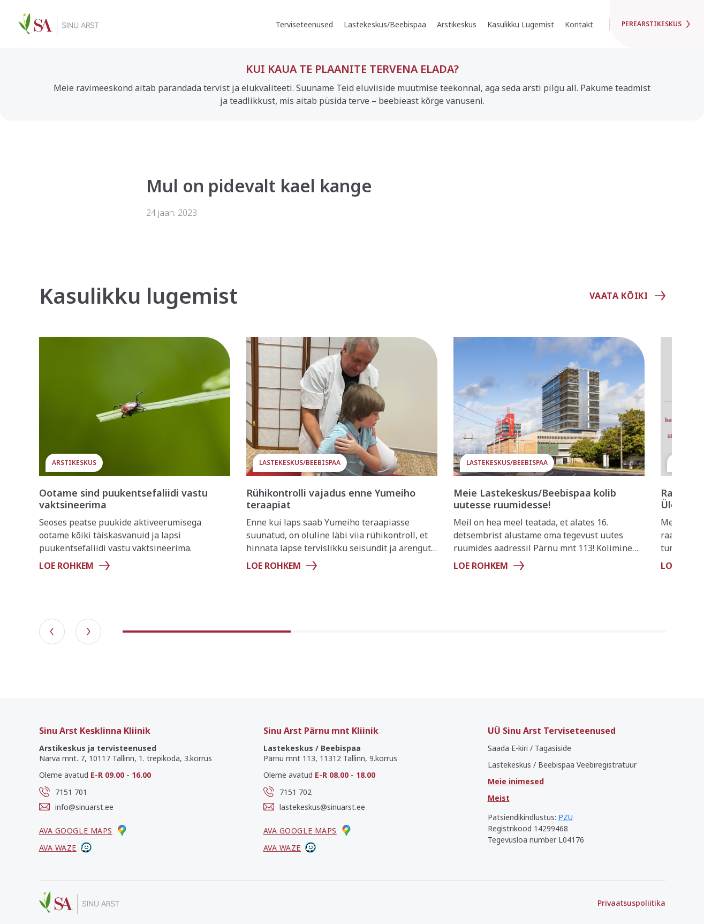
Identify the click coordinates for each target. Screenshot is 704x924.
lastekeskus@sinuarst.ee (314, 806)
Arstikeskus (456, 24)
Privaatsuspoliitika (631, 903)
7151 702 (287, 791)
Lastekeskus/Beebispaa (385, 24)
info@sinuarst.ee (76, 806)
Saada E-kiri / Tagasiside (529, 748)
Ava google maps (83, 830)
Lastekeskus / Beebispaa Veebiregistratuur (562, 765)
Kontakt (579, 24)
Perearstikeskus (657, 23)
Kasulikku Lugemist (520, 24)
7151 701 (63, 791)
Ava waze (65, 847)
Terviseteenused (304, 24)
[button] (52, 631)
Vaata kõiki (627, 296)
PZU (565, 817)
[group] (134, 458)
